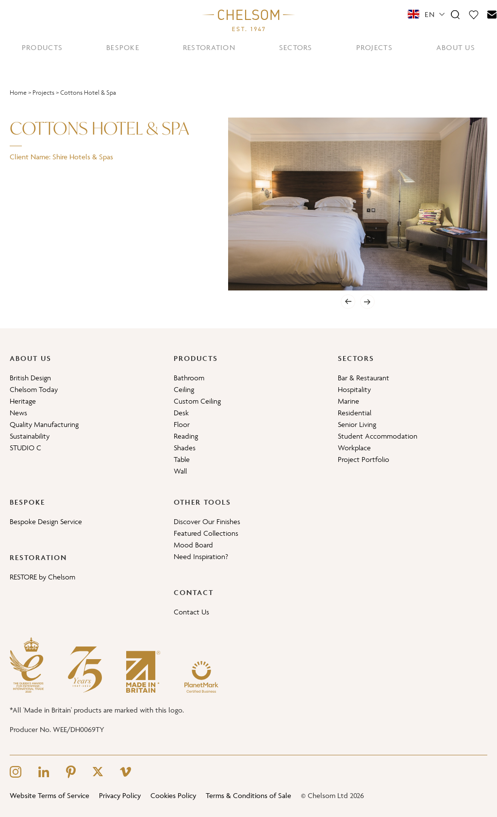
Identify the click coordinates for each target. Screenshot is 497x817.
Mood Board (193, 544)
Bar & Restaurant (363, 377)
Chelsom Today (34, 389)
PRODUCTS (42, 47)
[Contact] (492, 14)
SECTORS (296, 47)
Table (182, 459)
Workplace (354, 447)
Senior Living (357, 424)
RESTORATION (209, 47)
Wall (180, 471)
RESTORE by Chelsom (42, 576)
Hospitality (354, 389)
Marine (348, 401)
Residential (354, 412)
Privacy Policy (120, 795)
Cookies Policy (173, 795)
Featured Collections (206, 533)
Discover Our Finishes (207, 521)
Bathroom (189, 377)
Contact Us (191, 611)
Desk (181, 412)
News (18, 412)
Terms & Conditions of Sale (248, 795)
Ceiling (184, 389)
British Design (30, 377)
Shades (185, 447)
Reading (186, 436)
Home (18, 92)
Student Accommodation (377, 436)
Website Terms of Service (49, 795)
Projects (43, 92)
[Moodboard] (474, 14)
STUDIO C (25, 447)
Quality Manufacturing (44, 424)
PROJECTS (374, 47)
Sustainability (30, 436)
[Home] (248, 20)
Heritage (23, 401)
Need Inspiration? (201, 556)
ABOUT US (455, 47)
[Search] (455, 14)
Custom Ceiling (197, 401)
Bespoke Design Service (46, 521)
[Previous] (348, 301)
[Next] (367, 301)
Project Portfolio (363, 459)
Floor (182, 424)
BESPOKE (122, 47)
